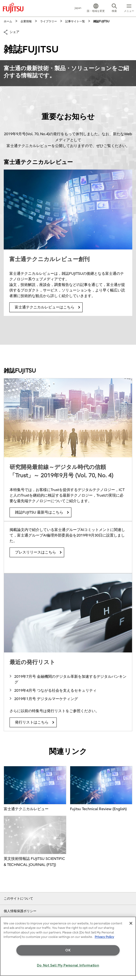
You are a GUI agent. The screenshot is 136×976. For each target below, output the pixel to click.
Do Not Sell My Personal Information (68, 965)
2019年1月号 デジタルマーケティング (46, 699)
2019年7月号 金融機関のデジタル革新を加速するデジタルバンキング (70, 679)
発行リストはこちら (32, 722)
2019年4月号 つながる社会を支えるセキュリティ (55, 690)
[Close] (131, 923)
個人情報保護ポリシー (20, 911)
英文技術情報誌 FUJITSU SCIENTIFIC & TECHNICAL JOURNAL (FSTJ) (35, 841)
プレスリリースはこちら (35, 552)
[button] (96, 8)
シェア (14, 31)
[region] (68, 946)
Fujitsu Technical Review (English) (101, 788)
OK (67, 950)
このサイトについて (18, 899)
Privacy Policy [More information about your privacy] (104, 937)
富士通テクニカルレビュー (29, 146)
